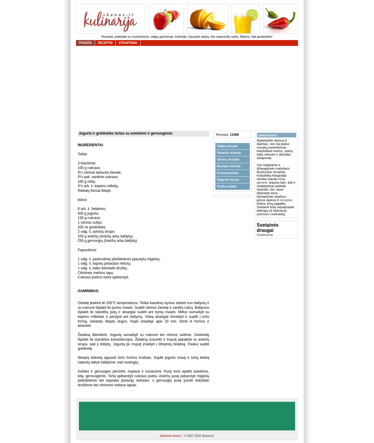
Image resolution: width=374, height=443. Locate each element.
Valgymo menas (228, 179)
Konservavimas (228, 173)
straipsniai (128, 42)
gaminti (262, 182)
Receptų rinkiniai (229, 166)
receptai (105, 42)
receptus (286, 200)
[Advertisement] (188, 88)
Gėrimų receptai (228, 159)
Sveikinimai (265, 235)
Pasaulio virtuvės (229, 152)
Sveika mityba (227, 186)
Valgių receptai (227, 146)
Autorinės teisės (170, 435)
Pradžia (85, 42)
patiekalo (263, 214)
